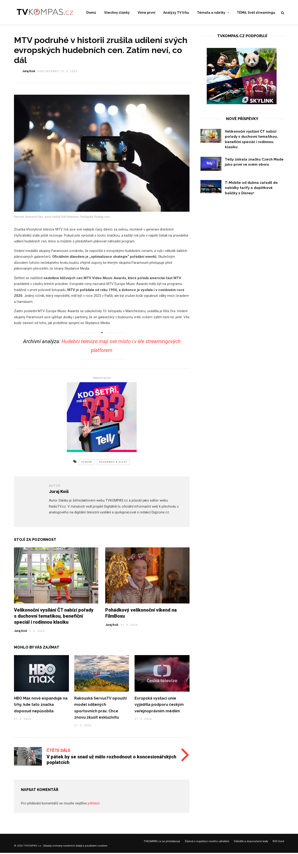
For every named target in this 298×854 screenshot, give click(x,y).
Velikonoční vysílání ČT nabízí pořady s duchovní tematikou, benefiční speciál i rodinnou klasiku (53, 617)
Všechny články (117, 12)
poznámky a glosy (113, 463)
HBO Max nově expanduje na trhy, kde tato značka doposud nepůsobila (41, 706)
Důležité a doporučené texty (251, 842)
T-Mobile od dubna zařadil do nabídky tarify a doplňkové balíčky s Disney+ (251, 189)
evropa (86, 463)
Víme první (146, 12)
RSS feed (278, 842)
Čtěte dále (59, 752)
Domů (91, 12)
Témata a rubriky (211, 12)
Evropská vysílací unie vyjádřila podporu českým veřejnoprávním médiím (159, 706)
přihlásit (94, 805)
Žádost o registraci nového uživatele (207, 842)
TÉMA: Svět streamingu (256, 12)
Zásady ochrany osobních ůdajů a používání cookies (75, 847)
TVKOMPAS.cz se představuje (162, 842)
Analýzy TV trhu (176, 12)
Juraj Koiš (20, 632)
